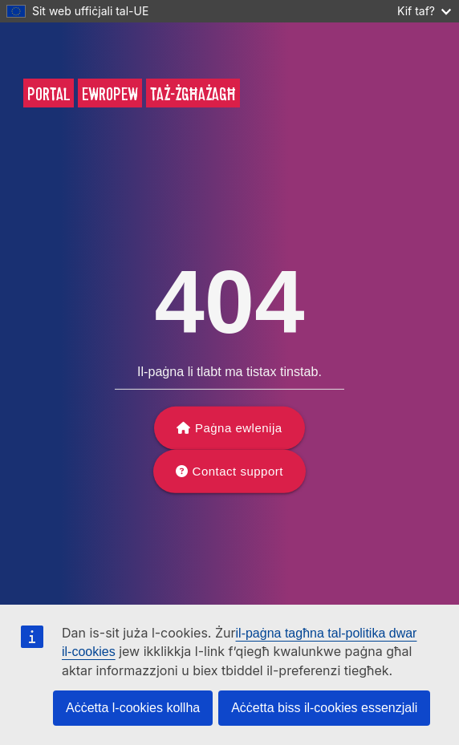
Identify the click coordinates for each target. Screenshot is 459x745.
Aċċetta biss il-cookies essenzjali (324, 708)
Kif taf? (424, 11)
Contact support (238, 471)
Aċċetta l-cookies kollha (133, 708)
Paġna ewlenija (238, 428)
